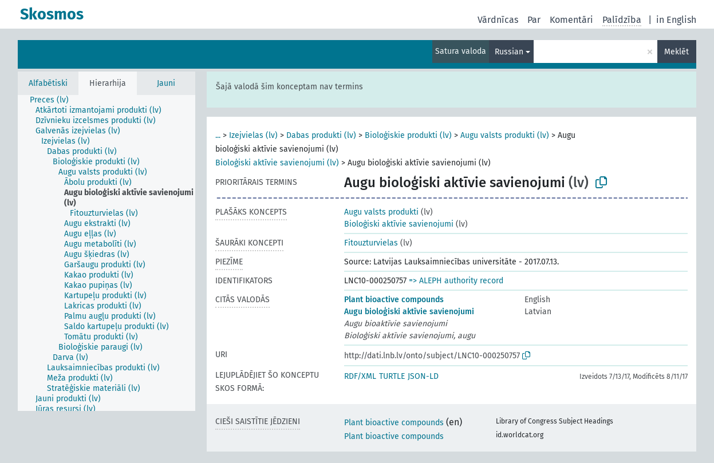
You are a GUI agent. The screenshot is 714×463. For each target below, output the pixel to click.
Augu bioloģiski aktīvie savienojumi (409, 311)
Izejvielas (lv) (253, 135)
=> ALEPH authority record (456, 281)
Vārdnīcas (498, 19)
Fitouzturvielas (371, 243)
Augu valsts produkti (381, 212)
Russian (509, 52)
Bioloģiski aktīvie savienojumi (398, 224)
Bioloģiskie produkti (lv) (408, 135)
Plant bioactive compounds (394, 299)
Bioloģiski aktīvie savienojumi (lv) (277, 163)
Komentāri (571, 19)
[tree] (106, 253)
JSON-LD (423, 376)
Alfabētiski (48, 83)
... (217, 135)
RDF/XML (360, 376)
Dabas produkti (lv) (321, 135)
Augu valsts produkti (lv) (504, 135)
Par (534, 19)
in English (676, 19)
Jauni (166, 83)
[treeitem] (54, 100)
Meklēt (676, 52)
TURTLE (392, 376)
